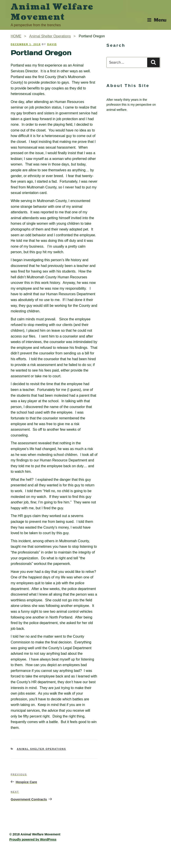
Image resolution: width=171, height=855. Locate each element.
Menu (156, 20)
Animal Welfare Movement (52, 12)
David (52, 44)
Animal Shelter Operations (41, 749)
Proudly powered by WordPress (32, 839)
